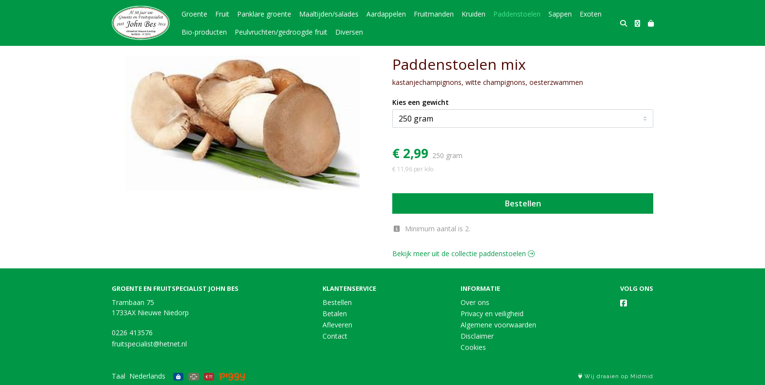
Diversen (349, 32)
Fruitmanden (434, 14)
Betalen (334, 313)
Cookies (473, 347)
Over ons (475, 302)
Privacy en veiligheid (492, 313)
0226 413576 (132, 332)
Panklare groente (264, 14)
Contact (334, 336)
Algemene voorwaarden (498, 324)
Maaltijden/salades (329, 14)
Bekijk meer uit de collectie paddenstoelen (463, 253)
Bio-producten (204, 32)
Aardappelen (386, 14)
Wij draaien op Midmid (615, 376)
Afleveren (337, 324)
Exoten (591, 14)
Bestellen (523, 203)
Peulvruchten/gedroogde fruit (281, 32)
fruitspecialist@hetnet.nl (149, 343)
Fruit (222, 14)
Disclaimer (477, 336)
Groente (194, 14)
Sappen (560, 14)
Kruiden (473, 14)
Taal (118, 376)
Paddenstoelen (517, 14)
